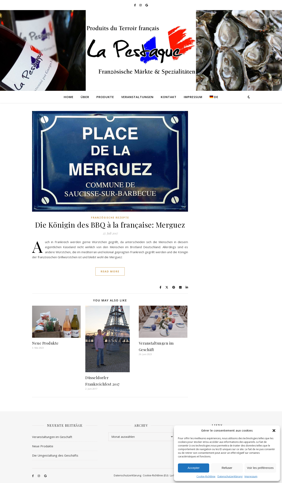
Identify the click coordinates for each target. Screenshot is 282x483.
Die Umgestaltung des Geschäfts (55, 455)
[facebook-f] (135, 5)
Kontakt (169, 97)
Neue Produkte (45, 343)
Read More (110, 271)
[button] (274, 431)
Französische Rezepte (110, 217)
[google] (146, 5)
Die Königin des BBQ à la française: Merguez (110, 224)
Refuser (227, 467)
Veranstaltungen (137, 97)
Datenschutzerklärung (229, 476)
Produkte (105, 97)
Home (68, 97)
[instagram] (140, 5)
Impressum (250, 476)
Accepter (193, 467)
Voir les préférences (260, 467)
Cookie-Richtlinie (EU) (155, 475)
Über (85, 97)
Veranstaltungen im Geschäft (52, 437)
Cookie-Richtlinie (205, 476)
